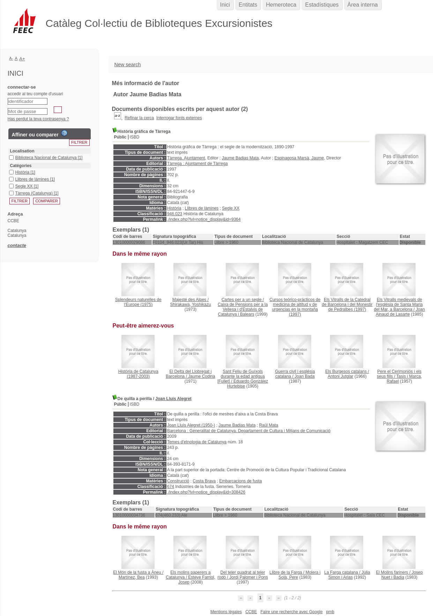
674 (170, 486)
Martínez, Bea (132, 577)
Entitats (248, 5)
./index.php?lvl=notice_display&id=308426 (206, 492)
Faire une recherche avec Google (291, 611)
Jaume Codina (201, 376)
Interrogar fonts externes (179, 117)
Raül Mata (268, 425)
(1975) (138, 302)
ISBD (135, 137)
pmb (330, 611)
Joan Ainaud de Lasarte (400, 312)
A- (11, 58)
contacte (17, 245)
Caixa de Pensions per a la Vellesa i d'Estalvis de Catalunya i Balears (243, 309)
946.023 (174, 213)
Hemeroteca (281, 5)
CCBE (251, 611)
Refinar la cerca (139, 117)
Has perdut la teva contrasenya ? (38, 119)
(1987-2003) (138, 374)
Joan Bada (304, 376)
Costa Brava (204, 481)
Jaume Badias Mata (240, 158)
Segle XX (230, 208)
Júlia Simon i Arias (349, 575)
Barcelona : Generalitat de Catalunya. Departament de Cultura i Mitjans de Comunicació (248, 430)
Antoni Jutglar (340, 376)
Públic (120, 137)
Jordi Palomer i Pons (248, 577)
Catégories (21, 165)
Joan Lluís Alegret (173, 398)
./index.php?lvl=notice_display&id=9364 (204, 219)
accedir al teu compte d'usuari (35, 93)
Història (174, 208)
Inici (225, 5)
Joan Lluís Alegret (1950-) (191, 425)
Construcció (178, 481)
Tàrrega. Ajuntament (186, 158)
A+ (22, 58)
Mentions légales (226, 611)
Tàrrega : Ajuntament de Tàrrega (197, 163)
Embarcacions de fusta (240, 481)
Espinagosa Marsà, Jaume (299, 158)
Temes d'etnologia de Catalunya (196, 442)
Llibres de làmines (202, 208)
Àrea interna (363, 5)
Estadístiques (321, 5)
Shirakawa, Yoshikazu (190, 304)
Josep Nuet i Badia (402, 575)
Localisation (22, 151)
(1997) (294, 307)
